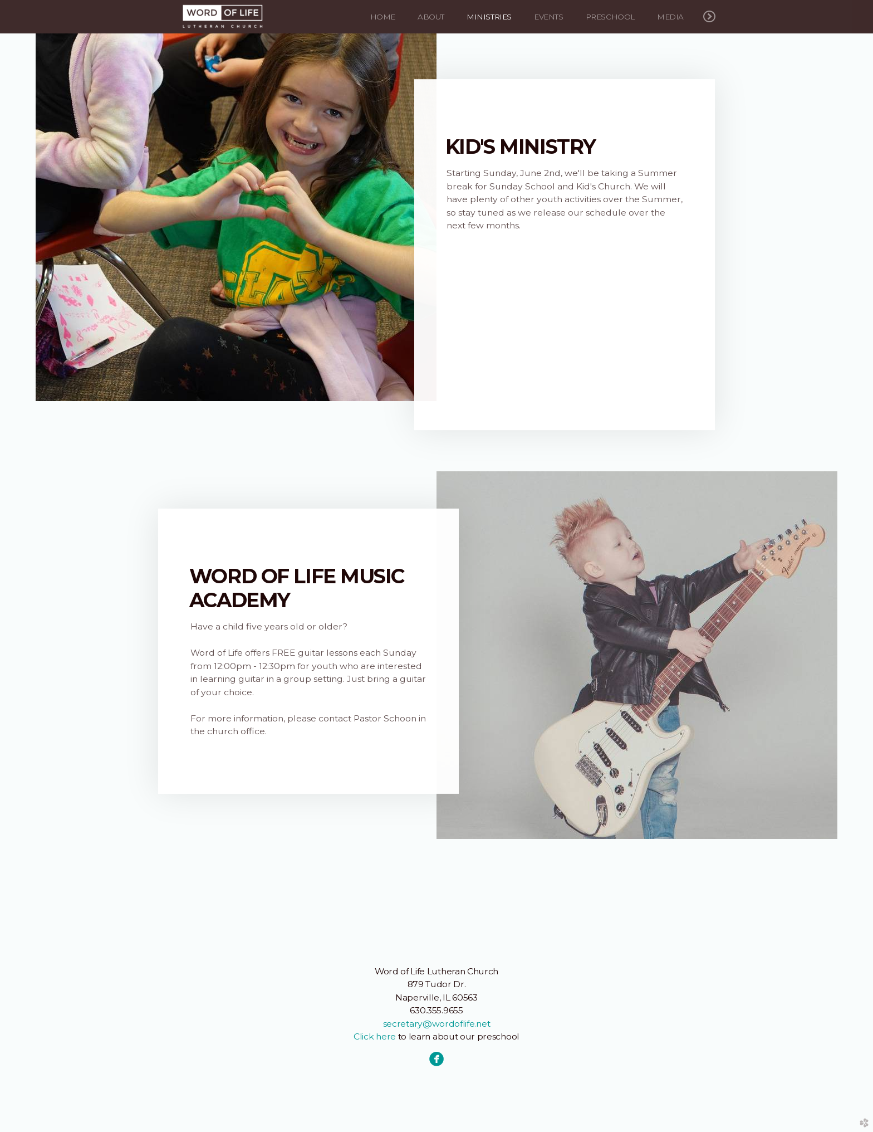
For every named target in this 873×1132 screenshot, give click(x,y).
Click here (375, 1036)
